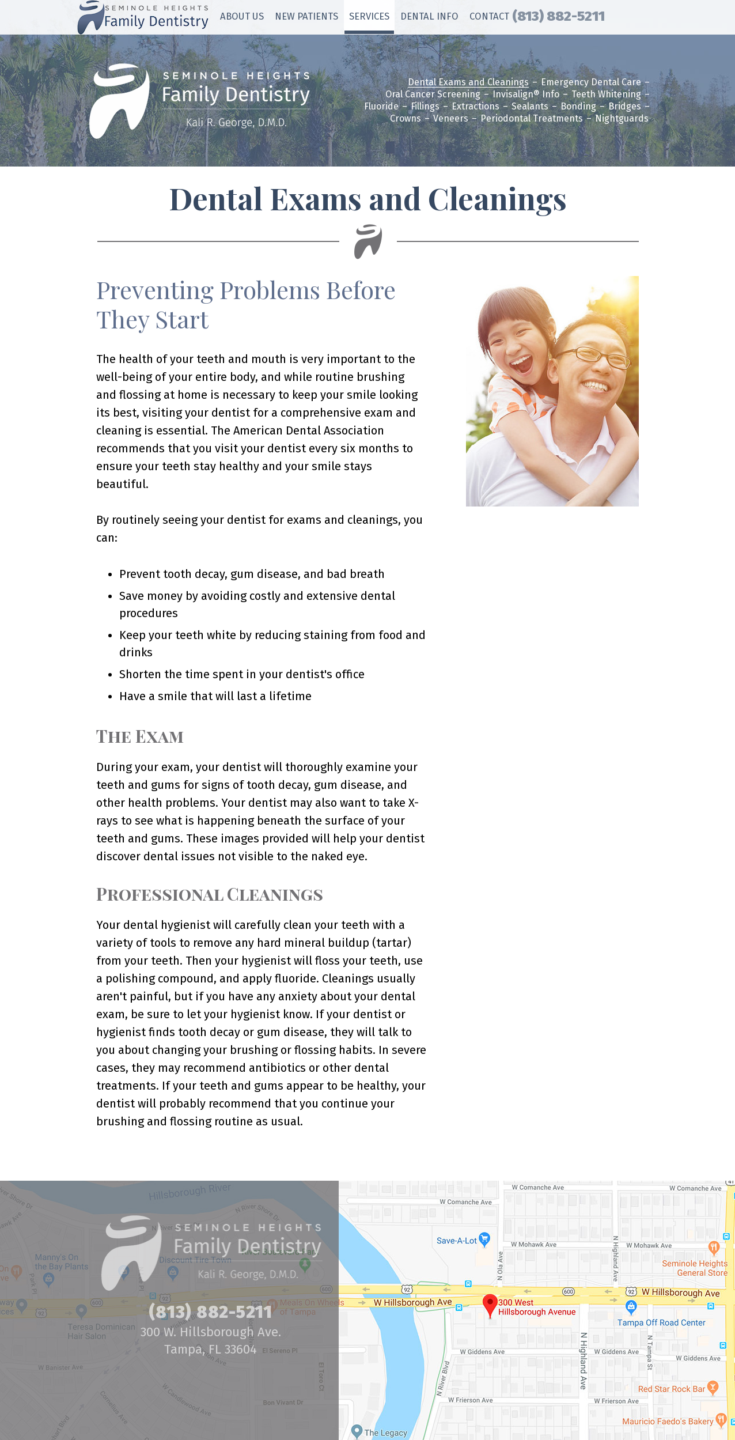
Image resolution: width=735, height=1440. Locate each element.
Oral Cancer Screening (432, 95)
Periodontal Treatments (531, 119)
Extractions (475, 107)
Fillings (425, 107)
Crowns (405, 119)
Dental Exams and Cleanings (468, 83)
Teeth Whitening (606, 95)
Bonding (578, 107)
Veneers (450, 119)
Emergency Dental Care (591, 83)
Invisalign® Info (525, 95)
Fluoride (381, 107)
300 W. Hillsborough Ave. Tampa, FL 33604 (211, 1340)
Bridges (624, 107)
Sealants (530, 107)
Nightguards (622, 119)
